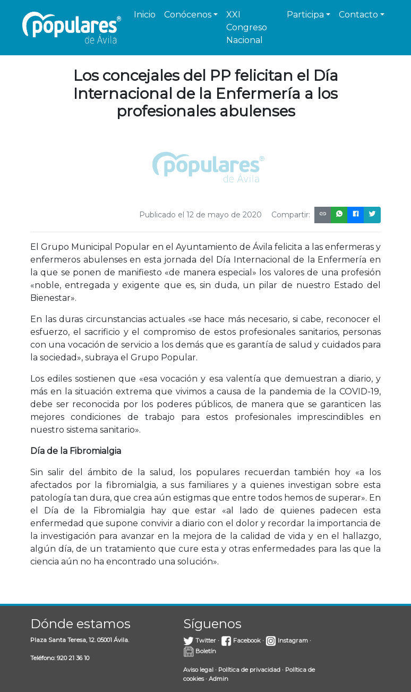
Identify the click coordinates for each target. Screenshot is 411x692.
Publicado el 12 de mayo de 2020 (200, 215)
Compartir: (290, 215)
